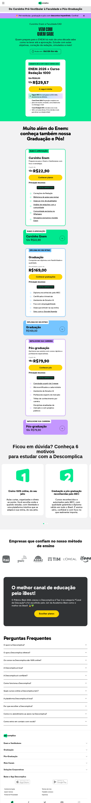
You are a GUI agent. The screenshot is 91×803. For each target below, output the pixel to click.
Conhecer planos (45, 177)
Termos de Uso (47, 789)
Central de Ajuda (9, 789)
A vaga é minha (45, 89)
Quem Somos (8, 792)
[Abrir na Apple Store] (22, 782)
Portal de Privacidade (11, 795)
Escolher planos (46, 613)
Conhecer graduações (45, 277)
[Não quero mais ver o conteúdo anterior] (84, 15)
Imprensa (45, 795)
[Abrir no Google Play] (60, 782)
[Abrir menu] (3, 3)
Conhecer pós (45, 368)
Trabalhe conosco (47, 792)
